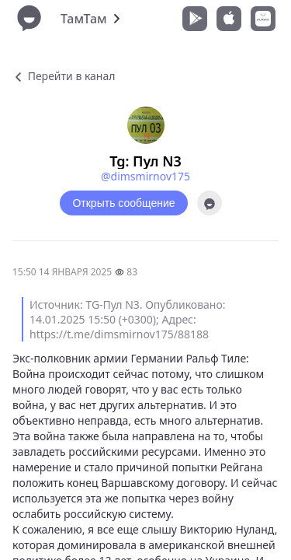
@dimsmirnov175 (145, 176)
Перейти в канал (63, 75)
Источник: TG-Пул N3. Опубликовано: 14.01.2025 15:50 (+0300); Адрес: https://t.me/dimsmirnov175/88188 (127, 319)
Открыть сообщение (123, 203)
